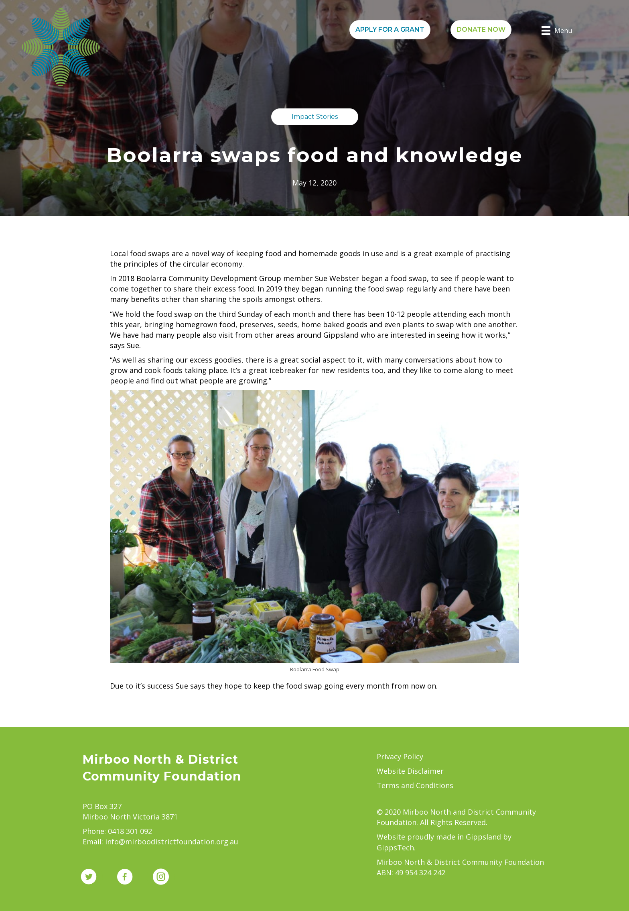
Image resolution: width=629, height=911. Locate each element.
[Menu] (557, 30)
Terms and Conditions (415, 785)
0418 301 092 (130, 831)
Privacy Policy (400, 756)
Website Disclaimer (410, 771)
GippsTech (395, 847)
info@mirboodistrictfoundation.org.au (171, 841)
